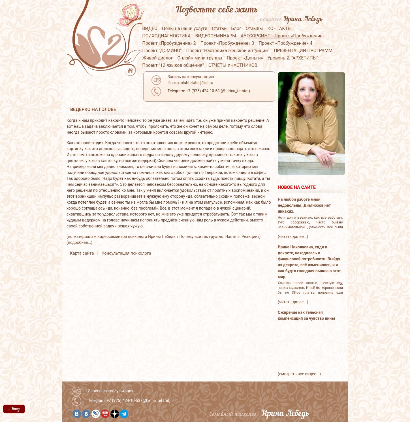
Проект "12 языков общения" (173, 65)
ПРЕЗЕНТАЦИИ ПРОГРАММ (303, 50)
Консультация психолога (126, 253)
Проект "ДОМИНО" (161, 50)
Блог (236, 28)
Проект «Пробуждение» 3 (227, 43)
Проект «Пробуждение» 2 (169, 43)
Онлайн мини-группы (199, 58)
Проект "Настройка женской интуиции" (227, 50)
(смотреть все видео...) (299, 374)
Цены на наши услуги (184, 28)
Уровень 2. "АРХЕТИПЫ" (293, 58)
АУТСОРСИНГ (255, 36)
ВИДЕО (149, 28)
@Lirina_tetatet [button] (235, 91)
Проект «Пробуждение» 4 (285, 43)
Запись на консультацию (111, 391)
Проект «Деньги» (245, 58)
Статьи (219, 28)
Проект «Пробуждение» (300, 36)
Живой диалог (157, 58)
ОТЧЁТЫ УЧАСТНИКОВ (232, 65)
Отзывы (254, 28)
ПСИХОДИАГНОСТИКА (166, 36)
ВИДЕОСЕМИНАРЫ (215, 36)
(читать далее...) (293, 236)
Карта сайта (82, 253)
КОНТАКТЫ (280, 28)
